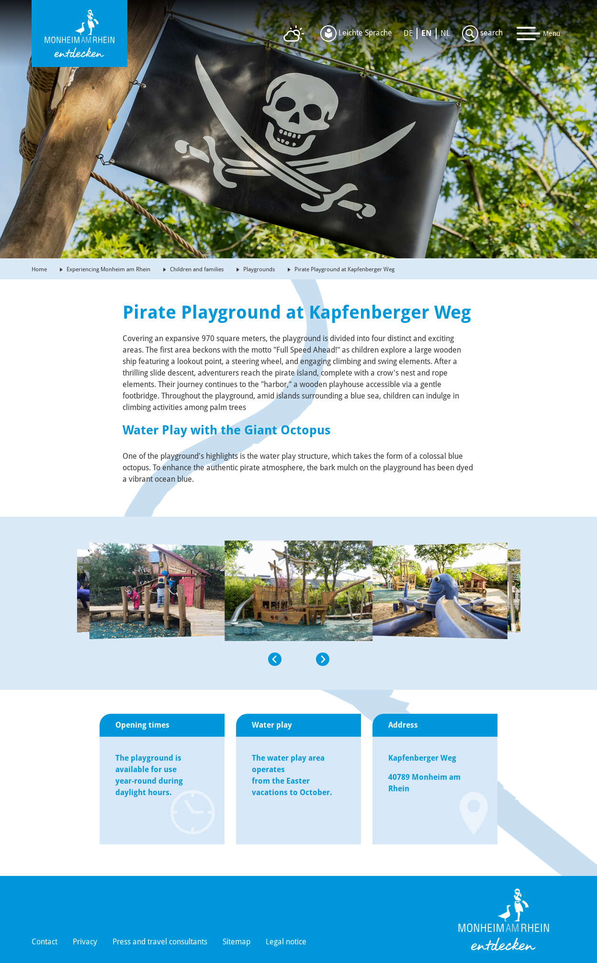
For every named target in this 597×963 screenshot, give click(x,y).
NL (445, 33)
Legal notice (286, 941)
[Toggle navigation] (538, 33)
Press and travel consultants (160, 941)
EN (426, 33)
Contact (44, 941)
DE (408, 33)
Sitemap (236, 941)
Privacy (85, 941)
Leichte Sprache (356, 33)
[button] (157, 659)
